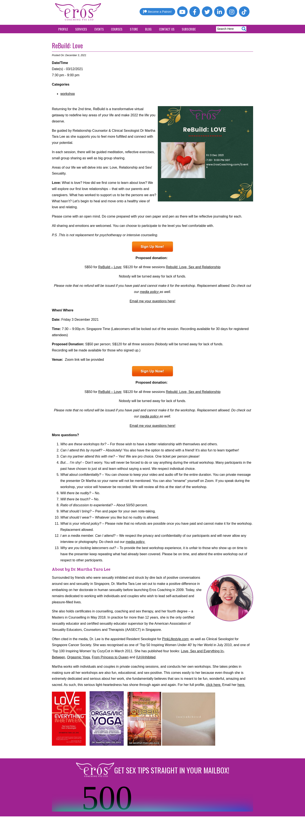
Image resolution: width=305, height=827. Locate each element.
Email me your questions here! (152, 301)
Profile (63, 29)
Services (81, 29)
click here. (213, 685)
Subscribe (189, 29)
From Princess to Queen (110, 657)
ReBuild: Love (67, 45)
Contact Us (167, 29)
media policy (149, 292)
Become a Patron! (157, 11)
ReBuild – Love (109, 267)
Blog (148, 29)
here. (241, 685)
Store (134, 29)
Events (99, 29)
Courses (116, 29)
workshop (67, 94)
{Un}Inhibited (146, 657)
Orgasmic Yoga (78, 657)
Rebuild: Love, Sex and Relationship (193, 267)
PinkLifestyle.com (175, 639)
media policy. (135, 542)
